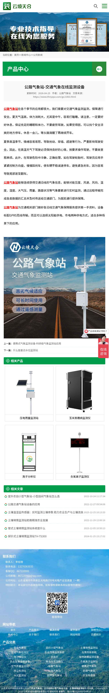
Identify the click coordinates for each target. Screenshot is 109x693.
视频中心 (96, 630)
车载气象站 (54, 666)
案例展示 (75, 630)
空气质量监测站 (20, 666)
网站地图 (75, 634)
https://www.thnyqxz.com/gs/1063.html (54, 96)
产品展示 (34, 630)
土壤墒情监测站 (89, 647)
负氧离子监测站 (89, 661)
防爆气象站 (89, 670)
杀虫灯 (54, 657)
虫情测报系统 (89, 652)
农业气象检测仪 (20, 652)
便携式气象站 (89, 666)
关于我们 (34, 634)
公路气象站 (65, 93)
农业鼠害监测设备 (20, 661)
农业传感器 (89, 675)
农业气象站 (20, 647)
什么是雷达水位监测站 (25, 350)
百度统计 (96, 634)
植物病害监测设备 (89, 657)
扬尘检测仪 (20, 670)
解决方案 (54, 630)
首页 (16, 54)
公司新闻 (37, 54)
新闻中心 (26, 54)
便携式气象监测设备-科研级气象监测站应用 (37, 343)
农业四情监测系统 (54, 652)
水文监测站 (20, 675)
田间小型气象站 (54, 647)
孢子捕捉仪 (20, 657)
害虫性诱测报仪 (54, 661)
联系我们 (54, 634)
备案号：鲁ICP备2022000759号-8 (75, 691)
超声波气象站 (54, 675)
